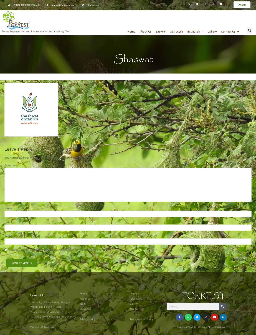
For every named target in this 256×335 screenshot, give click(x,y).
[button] (249, 30)
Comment (11, 165)
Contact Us (230, 31)
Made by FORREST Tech (42, 326)
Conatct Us (37, 295)
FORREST (204, 295)
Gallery (212, 31)
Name (8, 208)
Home (131, 31)
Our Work (176, 31)
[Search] (222, 306)
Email (8, 222)
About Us (145, 31)
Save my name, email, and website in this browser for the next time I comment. (60, 250)
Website (9, 236)
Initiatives (195, 31)
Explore (161, 31)
